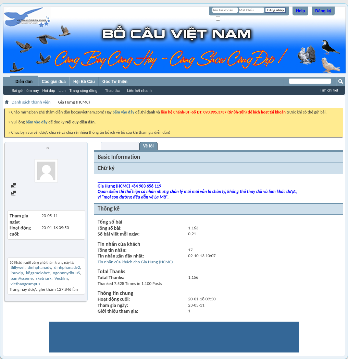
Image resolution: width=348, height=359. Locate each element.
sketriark (44, 278)
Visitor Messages (120, 145)
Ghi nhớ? (225, 19)
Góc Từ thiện (114, 81)
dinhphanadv (39, 267)
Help (300, 11)
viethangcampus (25, 283)
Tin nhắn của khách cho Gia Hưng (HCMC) (135, 261)
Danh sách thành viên (31, 102)
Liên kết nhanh (139, 90)
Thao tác (112, 90)
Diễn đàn (24, 81)
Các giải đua (54, 81)
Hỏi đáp (48, 90)
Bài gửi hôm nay (25, 90)
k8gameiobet (38, 272)
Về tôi (148, 145)
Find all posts (26, 186)
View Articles (23, 199)
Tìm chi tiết (329, 90)
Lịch (62, 90)
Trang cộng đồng (83, 90)
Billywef (18, 267)
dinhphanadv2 (67, 267)
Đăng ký (323, 11)
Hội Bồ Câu (84, 81)
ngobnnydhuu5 (66, 272)
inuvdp (17, 272)
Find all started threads (35, 193)
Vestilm (61, 278)
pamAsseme (22, 278)
